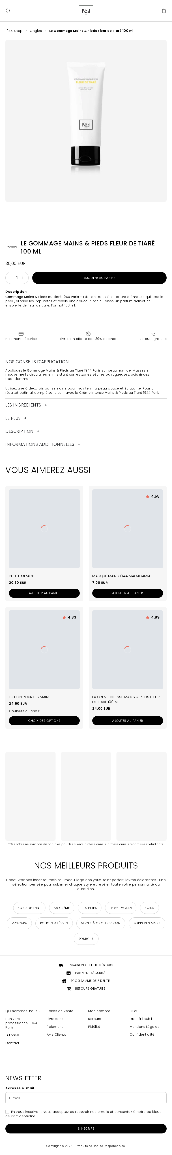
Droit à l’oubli (141, 1019)
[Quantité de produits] (17, 278)
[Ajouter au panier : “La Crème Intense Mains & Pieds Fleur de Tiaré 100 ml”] (127, 720)
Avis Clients (56, 1034)
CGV (133, 1011)
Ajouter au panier (99, 278)
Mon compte (99, 1011)
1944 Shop (14, 30)
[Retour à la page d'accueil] (86, 11)
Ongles (36, 30)
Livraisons (55, 1019)
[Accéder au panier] (164, 10)
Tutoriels (12, 1035)
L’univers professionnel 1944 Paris (21, 1023)
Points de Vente (60, 1011)
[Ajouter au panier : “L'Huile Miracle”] (44, 593)
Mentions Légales (144, 1027)
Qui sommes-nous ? (23, 1011)
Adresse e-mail (19, 1088)
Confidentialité (142, 1034)
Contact (12, 1043)
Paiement (55, 1027)
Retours (94, 1019)
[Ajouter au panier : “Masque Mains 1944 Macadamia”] (127, 593)
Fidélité (94, 1027)
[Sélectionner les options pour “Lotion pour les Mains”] (44, 720)
